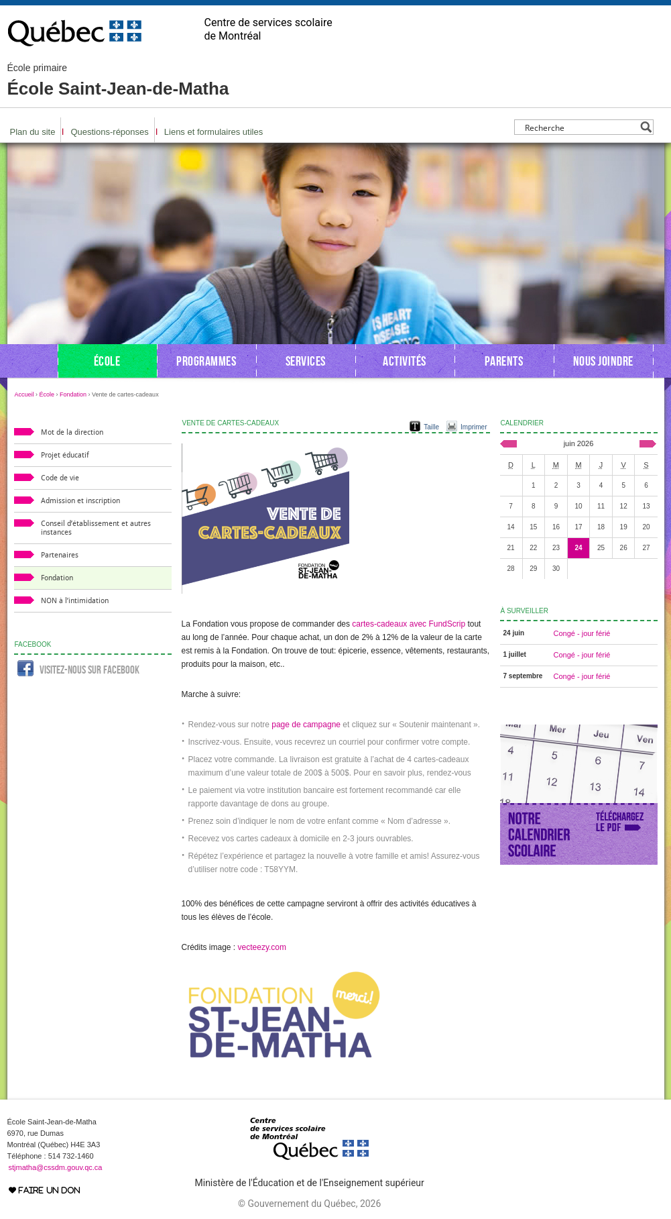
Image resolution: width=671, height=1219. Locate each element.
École (107, 361)
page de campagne (306, 724)
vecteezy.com (262, 947)
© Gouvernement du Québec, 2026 (309, 1203)
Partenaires (59, 555)
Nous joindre (603, 361)
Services (306, 361)
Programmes (206, 361)
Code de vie (60, 478)
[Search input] (580, 127)
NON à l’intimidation (75, 600)
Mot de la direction (72, 432)
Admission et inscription (80, 500)
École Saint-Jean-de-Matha (118, 80)
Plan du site (33, 132)
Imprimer (474, 427)
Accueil (24, 394)
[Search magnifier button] (646, 127)
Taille (431, 427)
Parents (504, 361)
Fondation (73, 394)
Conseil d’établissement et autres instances (96, 528)
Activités (404, 361)
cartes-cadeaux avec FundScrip (408, 624)
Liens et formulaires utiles (213, 132)
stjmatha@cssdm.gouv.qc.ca (56, 1167)
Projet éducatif (65, 455)
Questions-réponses (109, 132)
